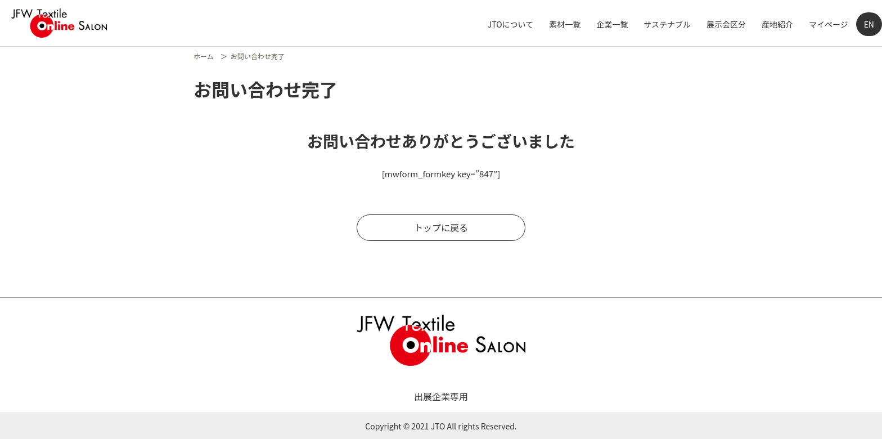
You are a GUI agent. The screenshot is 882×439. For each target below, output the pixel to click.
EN (869, 24)
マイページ (828, 24)
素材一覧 (564, 24)
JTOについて (510, 24)
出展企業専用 (441, 396)
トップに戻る (441, 227)
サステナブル (667, 24)
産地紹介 (777, 24)
